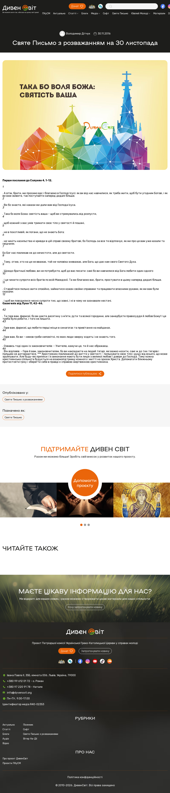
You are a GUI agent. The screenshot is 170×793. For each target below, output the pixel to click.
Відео (5, 743)
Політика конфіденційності (85, 777)
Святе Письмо (120, 13)
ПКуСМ (46, 13)
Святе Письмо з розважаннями (23, 399)
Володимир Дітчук (78, 33)
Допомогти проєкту (85, 483)
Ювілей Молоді (140, 13)
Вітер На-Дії (30, 738)
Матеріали (159, 13)
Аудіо (5, 738)
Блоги (84, 13)
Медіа (95, 13)
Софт (106, 13)
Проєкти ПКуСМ (11, 763)
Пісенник (28, 724)
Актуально (59, 13)
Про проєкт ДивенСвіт (15, 758)
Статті (73, 13)
